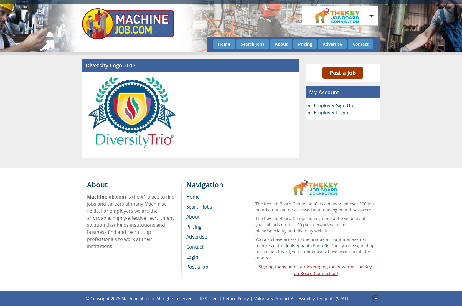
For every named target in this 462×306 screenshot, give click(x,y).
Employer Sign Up (333, 105)
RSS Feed (209, 298)
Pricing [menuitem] (194, 227)
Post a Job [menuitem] (197, 267)
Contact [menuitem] (195, 247)
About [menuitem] (193, 217)
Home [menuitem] (193, 196)
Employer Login (331, 112)
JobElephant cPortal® (307, 245)
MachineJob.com (137, 298)
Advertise (332, 44)
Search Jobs (252, 44)
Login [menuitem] (192, 257)
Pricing (305, 44)
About (281, 44)
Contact (361, 44)
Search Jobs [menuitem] (199, 207)
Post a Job (343, 72)
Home (224, 44)
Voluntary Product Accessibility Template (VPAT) (301, 298)
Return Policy (236, 298)
